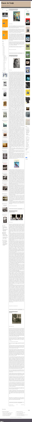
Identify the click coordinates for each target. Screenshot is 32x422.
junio (3, 65)
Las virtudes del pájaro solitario (13, 56)
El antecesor (10, 312)
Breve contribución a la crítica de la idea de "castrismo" (5, 243)
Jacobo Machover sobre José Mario (27, 130)
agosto (4, 63)
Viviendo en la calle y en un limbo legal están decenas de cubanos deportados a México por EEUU (5, 230)
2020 (3, 50)
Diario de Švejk (7, 3)
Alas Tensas (27, 143)
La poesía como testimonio (27, 134)
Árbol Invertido (27, 142)
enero (3, 69)
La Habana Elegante (28, 137)
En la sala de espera (18, 415)
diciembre (4, 55)
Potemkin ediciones (7, 7)
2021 (3, 49)
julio (3, 64)
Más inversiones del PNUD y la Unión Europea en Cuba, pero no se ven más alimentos (5, 238)
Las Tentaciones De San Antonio (13, 10)
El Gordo (18, 413)
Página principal (3, 7)
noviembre (4, 56)
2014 (3, 70)
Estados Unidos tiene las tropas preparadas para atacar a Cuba (5, 227)
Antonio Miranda (27, 139)
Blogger (20, 417)
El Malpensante (27, 140)
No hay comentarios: (15, 208)
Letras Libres (27, 136)
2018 (3, 52)
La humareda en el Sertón (5, 413)
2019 (3, 51)
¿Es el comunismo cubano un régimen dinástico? (5, 244)
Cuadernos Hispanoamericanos (27, 146)
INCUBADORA (27, 144)
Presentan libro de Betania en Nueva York (27, 132)
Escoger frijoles (4, 415)
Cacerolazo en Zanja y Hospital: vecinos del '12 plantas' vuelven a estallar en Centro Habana (5, 235)
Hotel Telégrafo (27, 127)
